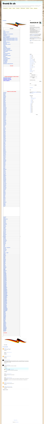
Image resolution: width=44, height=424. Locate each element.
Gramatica (10, 8)
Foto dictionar (17, 8)
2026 (30, 96)
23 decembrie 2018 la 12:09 (9, 386)
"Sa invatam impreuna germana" (35, 34)
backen (4, 93)
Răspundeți (5, 350)
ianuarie (32, 102)
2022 (30, 106)
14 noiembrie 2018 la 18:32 (9, 382)
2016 (30, 111)
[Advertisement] (22, 15)
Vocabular (14, 8)
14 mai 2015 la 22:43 (8, 348)
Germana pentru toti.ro (35, 37)
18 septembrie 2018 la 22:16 (9, 377)
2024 (30, 104)
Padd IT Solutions (33, 92)
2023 (30, 105)
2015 (30, 112)
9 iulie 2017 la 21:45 (12, 369)
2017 (30, 110)
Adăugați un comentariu (5, 389)
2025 (30, 103)
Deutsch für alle (9, 4)
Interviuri (32, 8)
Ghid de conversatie (23, 8)
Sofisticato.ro (31, 37)
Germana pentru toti (5, 8)
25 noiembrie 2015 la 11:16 (9, 352)
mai (31, 97)
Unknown (5, 348)
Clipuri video (27, 8)
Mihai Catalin (7, 369)
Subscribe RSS (31, 87)
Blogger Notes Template (38, 92)
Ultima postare (35, 8)
